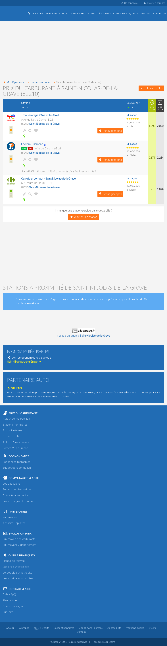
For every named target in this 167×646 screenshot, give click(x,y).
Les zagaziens (11, 483)
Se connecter (129, 2)
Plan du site (10, 600)
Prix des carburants (46, 13)
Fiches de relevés (14, 560)
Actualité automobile (15, 495)
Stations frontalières (15, 424)
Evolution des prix (74, 13)
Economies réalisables (16, 462)
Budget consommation (17, 467)
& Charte (41, 627)
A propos (24, 627)
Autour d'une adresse (16, 442)
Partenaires (10, 517)
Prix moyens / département (19, 545)
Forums (161, 13)
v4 (60, 642)
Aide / (9, 594)
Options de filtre (151, 88)
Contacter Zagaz (13, 606)
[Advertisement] (83, 50)
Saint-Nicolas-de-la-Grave (44, 123)
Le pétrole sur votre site (17, 572)
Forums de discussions (17, 489)
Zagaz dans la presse (91, 627)
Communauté (146, 13)
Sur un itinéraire (12, 430)
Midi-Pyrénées (13, 82)
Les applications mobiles (18, 578)
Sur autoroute (11, 436)
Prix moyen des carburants (19, 539)
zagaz (131, 114)
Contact (81, 631)
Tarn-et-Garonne (38, 82)
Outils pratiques (124, 13)
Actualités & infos (99, 13)
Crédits (152, 627)
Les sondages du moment (19, 501)
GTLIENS (14, 388)
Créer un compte (154, 2)
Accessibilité (114, 627)
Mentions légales (135, 627)
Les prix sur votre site (16, 566)
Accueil (14, 11)
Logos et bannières (64, 627)
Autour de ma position (16, 418)
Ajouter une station (83, 217)
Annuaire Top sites (14, 523)
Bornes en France (15, 448)
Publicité (8, 612)
